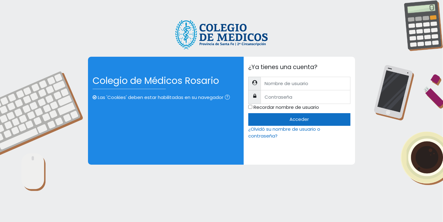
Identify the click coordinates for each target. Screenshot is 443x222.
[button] (229, 98)
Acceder (299, 119)
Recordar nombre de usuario (286, 107)
